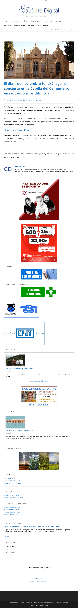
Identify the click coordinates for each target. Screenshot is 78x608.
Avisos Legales (38, 603)
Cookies (22, 603)
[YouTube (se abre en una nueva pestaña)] (61, 30)
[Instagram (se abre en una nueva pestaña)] (58, 30)
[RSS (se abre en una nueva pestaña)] (64, 30)
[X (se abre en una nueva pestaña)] (52, 30)
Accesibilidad (47, 603)
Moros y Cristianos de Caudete (13, 498)
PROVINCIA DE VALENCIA (12, 513)
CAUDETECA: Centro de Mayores (19, 431)
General (38, 101)
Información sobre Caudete (12, 495)
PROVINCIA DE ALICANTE (12, 510)
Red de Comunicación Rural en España (39, 581)
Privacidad (29, 603)
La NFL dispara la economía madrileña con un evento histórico (31, 527)
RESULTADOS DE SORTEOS (12, 483)
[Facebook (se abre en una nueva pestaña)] (55, 30)
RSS (53, 603)
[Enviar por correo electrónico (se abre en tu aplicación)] (67, 30)
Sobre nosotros (14, 603)
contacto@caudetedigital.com (39, 570)
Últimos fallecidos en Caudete (39, 559)
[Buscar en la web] (72, 30)
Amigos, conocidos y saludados (19, 369)
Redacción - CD (12, 101)
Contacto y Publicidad (62, 603)
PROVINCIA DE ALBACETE (12, 508)
